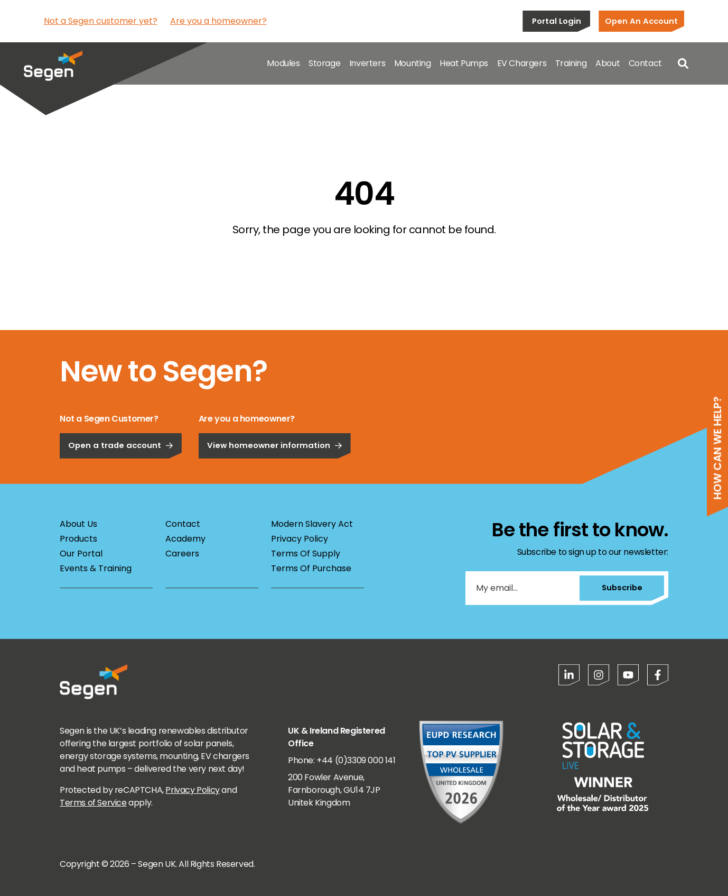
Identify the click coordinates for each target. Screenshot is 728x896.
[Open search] (683, 63)
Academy (185, 539)
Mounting (412, 63)
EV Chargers (522, 63)
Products (78, 539)
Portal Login (556, 20)
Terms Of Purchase (311, 568)
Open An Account (641, 20)
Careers (182, 553)
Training (571, 63)
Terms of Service (93, 803)
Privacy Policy (299, 539)
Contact (645, 63)
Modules (283, 63)
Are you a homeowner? (218, 21)
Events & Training (96, 568)
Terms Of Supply (305, 553)
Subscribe (622, 587)
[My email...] (522, 588)
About (607, 63)
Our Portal (81, 553)
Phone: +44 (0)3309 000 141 (342, 760)
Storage (324, 63)
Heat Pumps (464, 63)
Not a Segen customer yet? (100, 21)
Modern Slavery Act (312, 524)
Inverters (367, 63)
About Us (78, 524)
